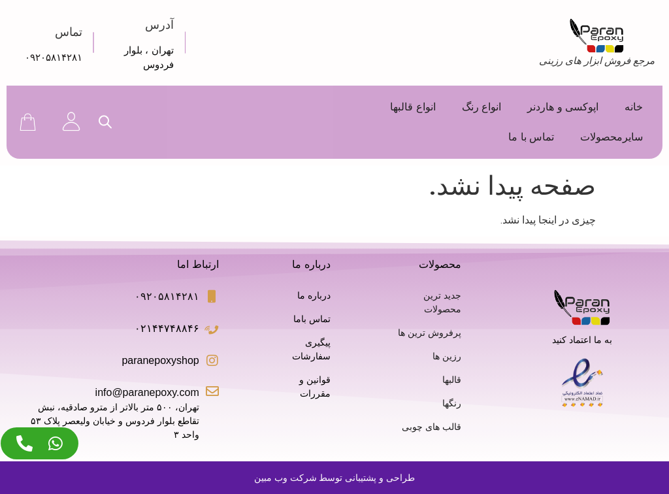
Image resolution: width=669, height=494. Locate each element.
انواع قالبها (412, 106)
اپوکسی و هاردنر (562, 106)
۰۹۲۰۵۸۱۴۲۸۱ (53, 57)
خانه (634, 106)
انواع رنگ (481, 106)
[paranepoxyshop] (212, 360)
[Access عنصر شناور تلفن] (24, 443)
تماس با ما (531, 136)
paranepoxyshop (160, 360)
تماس (68, 32)
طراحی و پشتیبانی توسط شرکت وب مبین (334, 477)
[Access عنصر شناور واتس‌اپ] (56, 443)
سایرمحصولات (611, 136)
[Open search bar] (105, 121)
